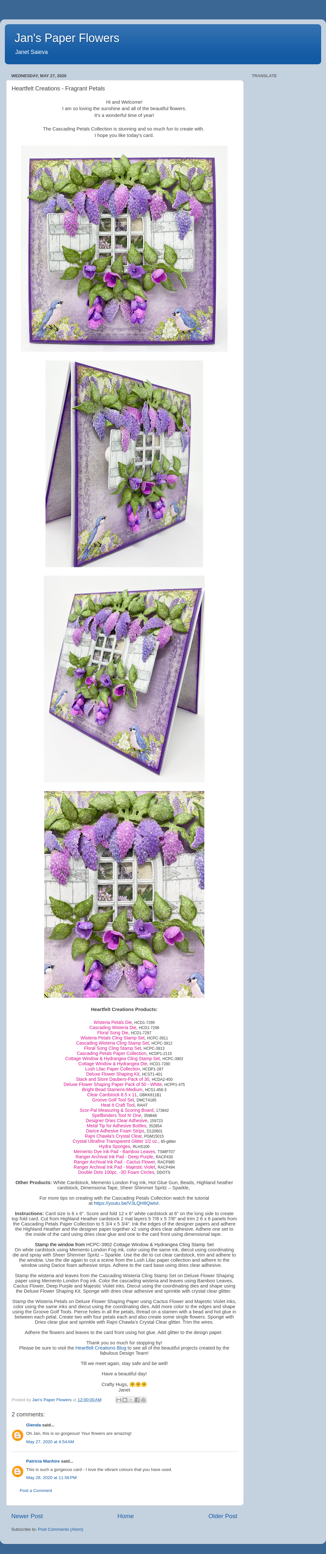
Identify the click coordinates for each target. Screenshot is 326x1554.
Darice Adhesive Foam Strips (115, 1130)
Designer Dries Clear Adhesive (117, 1120)
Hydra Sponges (114, 1146)
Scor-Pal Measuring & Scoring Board (117, 1110)
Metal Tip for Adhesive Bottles (116, 1125)
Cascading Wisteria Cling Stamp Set (112, 1043)
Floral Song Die (112, 1032)
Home (125, 1516)
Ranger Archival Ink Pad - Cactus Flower (114, 1161)
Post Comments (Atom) (60, 1529)
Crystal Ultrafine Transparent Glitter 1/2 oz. (115, 1141)
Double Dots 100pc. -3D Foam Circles (116, 1172)
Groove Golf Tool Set (113, 1099)
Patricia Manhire (43, 1461)
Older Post (223, 1516)
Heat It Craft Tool (118, 1105)
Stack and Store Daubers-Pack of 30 (112, 1079)
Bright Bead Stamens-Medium (112, 1089)
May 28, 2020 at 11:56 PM (51, 1477)
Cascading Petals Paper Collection (112, 1053)
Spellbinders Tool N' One (116, 1115)
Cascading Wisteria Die (113, 1027)
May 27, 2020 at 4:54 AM (50, 1441)
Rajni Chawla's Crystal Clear (113, 1136)
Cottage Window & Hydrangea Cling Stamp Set (112, 1058)
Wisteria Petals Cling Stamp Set (113, 1037)
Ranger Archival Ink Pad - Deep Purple (114, 1156)
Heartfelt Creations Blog (101, 1348)
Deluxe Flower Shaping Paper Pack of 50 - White (113, 1084)
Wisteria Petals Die (113, 1022)
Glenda (33, 1425)
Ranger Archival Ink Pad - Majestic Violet (114, 1167)
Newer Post (27, 1516)
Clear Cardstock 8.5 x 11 (112, 1094)
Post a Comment (36, 1490)
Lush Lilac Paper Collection (112, 1068)
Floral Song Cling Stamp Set (112, 1048)
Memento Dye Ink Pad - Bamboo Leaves (114, 1151)
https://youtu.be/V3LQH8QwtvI (126, 1203)
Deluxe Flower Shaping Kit (112, 1074)
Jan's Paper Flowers (67, 38)
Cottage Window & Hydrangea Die (112, 1063)
